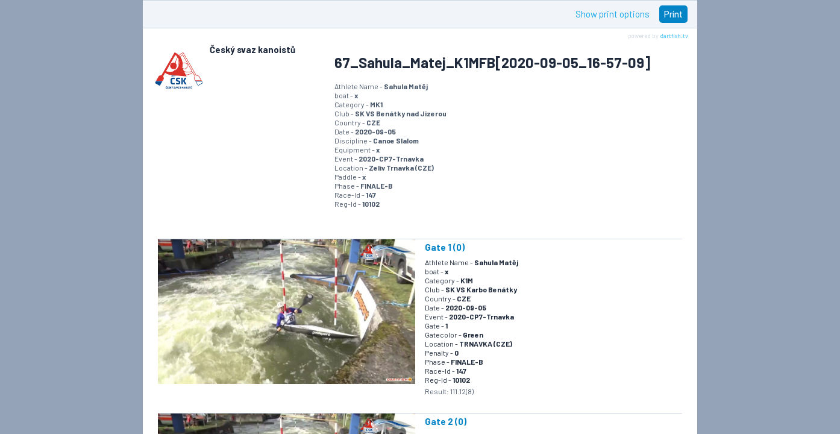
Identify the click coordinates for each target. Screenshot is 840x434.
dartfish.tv (674, 35)
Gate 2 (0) (445, 421)
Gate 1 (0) (445, 247)
